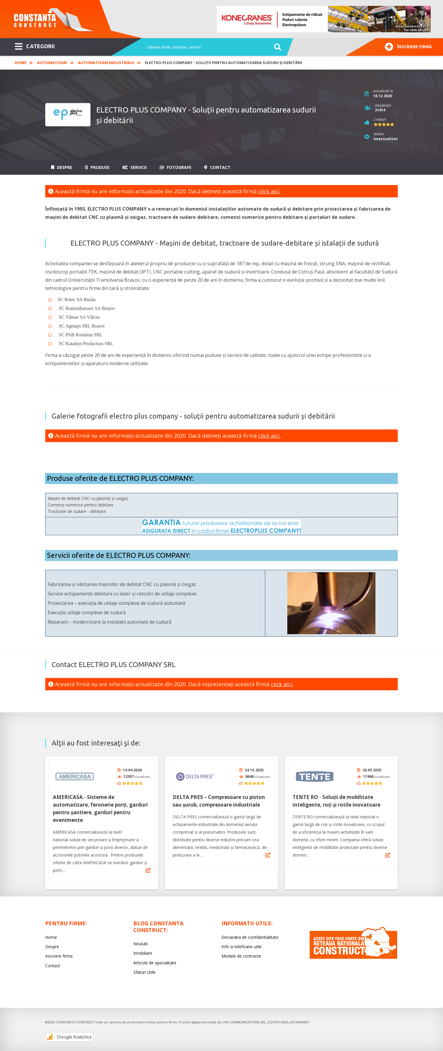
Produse (97, 167)
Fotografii (175, 167)
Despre (61, 167)
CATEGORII (35, 45)
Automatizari (52, 62)
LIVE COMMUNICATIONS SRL (244, 1020)
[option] (324, 19)
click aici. (269, 191)
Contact (217, 167)
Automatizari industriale (106, 62)
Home (20, 62)
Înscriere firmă (408, 46)
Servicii (135, 167)
